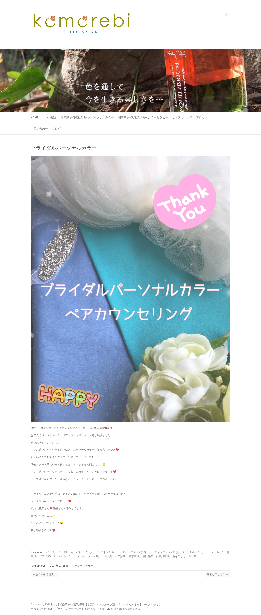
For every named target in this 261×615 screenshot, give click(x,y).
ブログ (56, 128)
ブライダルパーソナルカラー (56, 556)
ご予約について (182, 117)
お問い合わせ (39, 128)
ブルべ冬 (93, 556)
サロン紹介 (49, 117)
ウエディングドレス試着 (131, 552)
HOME (34, 117)
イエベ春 (62, 552)
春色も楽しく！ (217, 574)
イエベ (50, 552)
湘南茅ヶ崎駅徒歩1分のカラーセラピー (143, 117)
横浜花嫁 (147, 556)
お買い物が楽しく (45, 574)
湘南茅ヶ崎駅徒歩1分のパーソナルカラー (87, 117)
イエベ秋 (76, 552)
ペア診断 (120, 556)
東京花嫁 (134, 556)
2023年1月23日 (59, 565)
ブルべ (81, 556)
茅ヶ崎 (193, 556)
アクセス (202, 117)
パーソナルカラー (191, 552)
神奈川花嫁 (162, 556)
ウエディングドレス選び (163, 552)
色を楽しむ (179, 556)
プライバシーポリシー (68, 609)
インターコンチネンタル (99, 552)
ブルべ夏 (106, 556)
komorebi (40, 565)
